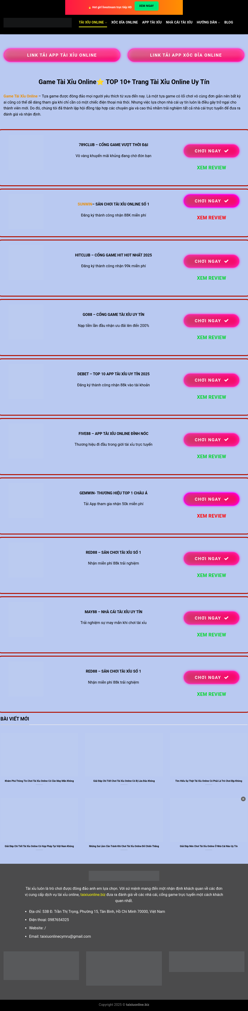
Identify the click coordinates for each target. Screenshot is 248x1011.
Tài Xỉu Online (93, 22)
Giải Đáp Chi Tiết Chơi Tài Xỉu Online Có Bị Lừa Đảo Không (124, 781)
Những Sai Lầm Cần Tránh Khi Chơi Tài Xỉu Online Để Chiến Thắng (124, 846)
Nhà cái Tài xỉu (179, 22)
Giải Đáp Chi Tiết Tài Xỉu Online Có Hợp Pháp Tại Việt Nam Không (39, 846)
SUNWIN (85, 204)
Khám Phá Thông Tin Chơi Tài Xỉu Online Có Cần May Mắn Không (39, 781)
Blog (228, 22)
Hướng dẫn (208, 22)
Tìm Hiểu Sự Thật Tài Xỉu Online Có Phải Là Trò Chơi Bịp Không (208, 781)
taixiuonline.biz (93, 894)
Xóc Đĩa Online (124, 22)
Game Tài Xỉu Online (21, 96)
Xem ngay (146, 6)
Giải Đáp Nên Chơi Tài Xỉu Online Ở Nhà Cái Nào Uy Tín (209, 846)
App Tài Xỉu (152, 22)
